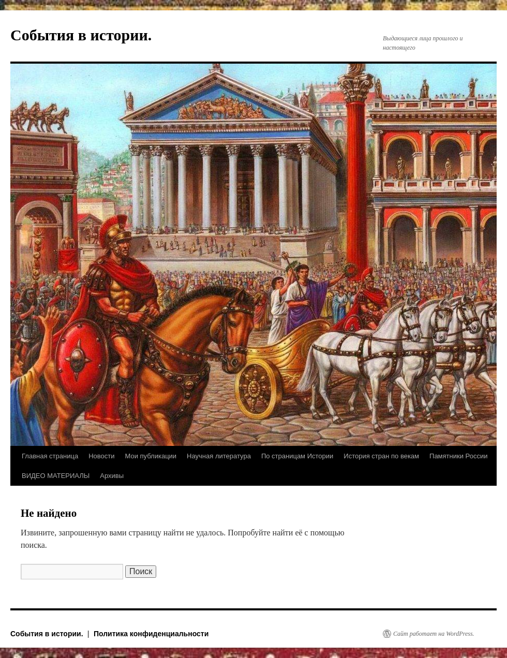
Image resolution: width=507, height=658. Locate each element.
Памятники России (458, 456)
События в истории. (81, 34)
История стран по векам (381, 456)
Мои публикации (150, 456)
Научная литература (219, 456)
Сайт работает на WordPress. (433, 633)
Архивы (112, 476)
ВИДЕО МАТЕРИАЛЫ (56, 476)
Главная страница (50, 456)
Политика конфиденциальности (151, 634)
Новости (101, 456)
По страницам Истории (297, 456)
